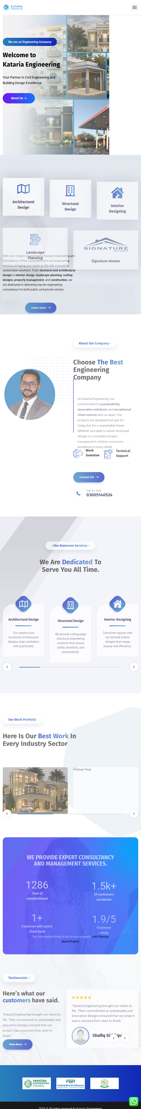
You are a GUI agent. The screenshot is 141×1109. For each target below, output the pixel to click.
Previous (7, 667)
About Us (19, 98)
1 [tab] (29, 667)
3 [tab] (70, 667)
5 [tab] (111, 667)
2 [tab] (50, 667)
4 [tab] (91, 667)
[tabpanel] (23, 616)
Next (134, 667)
